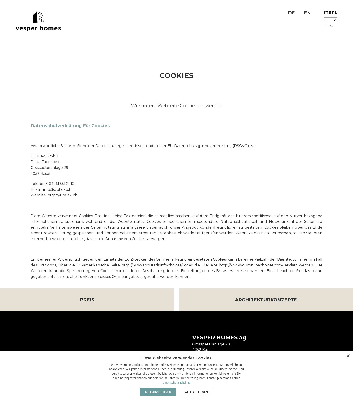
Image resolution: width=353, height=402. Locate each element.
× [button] (348, 356)
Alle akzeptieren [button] (158, 392)
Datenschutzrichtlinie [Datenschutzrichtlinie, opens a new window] (177, 382)
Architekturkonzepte (266, 299)
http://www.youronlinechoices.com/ (251, 265)
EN (307, 13)
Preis (87, 299)
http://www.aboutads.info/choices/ (152, 265)
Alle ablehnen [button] (196, 392)
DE (291, 13)
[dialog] (176, 376)
